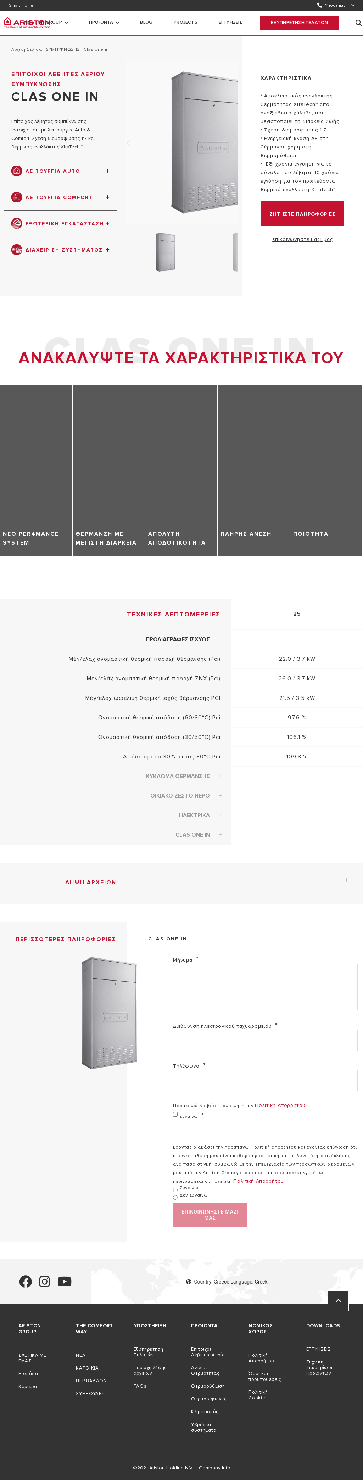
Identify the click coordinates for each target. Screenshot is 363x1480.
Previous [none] (128, 143)
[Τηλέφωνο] (265, 1080)
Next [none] (234, 143)
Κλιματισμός (204, 1412)
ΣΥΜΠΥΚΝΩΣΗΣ (62, 49)
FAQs (140, 1386)
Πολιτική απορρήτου (280, 1105)
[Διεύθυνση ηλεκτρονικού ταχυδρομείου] (265, 1040)
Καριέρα (27, 1386)
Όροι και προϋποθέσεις (264, 1376)
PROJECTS (185, 22)
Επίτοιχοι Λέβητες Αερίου (209, 1352)
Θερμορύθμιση (208, 1386)
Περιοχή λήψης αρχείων (150, 1370)
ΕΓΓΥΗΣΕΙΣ (230, 22)
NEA (80, 1355)
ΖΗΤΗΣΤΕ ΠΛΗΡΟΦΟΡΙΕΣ (302, 214)
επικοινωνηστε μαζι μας (302, 239)
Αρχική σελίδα (26, 49)
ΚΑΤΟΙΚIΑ (87, 1368)
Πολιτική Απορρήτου (261, 1358)
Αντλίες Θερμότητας (205, 1370)
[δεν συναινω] (175, 1197)
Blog (146, 22)
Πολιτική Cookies (258, 1395)
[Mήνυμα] (265, 987)
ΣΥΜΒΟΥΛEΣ (90, 1394)
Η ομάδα (28, 1374)
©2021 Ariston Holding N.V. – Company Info (181, 1467)
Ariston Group (43, 22)
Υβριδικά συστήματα (204, 1427)
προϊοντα (101, 22)
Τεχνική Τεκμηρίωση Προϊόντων (320, 1367)
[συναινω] (175, 1114)
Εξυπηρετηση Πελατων (299, 23)
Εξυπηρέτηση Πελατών (148, 1352)
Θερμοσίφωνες (209, 1399)
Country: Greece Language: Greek (226, 1282)
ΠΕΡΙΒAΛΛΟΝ (91, 1381)
